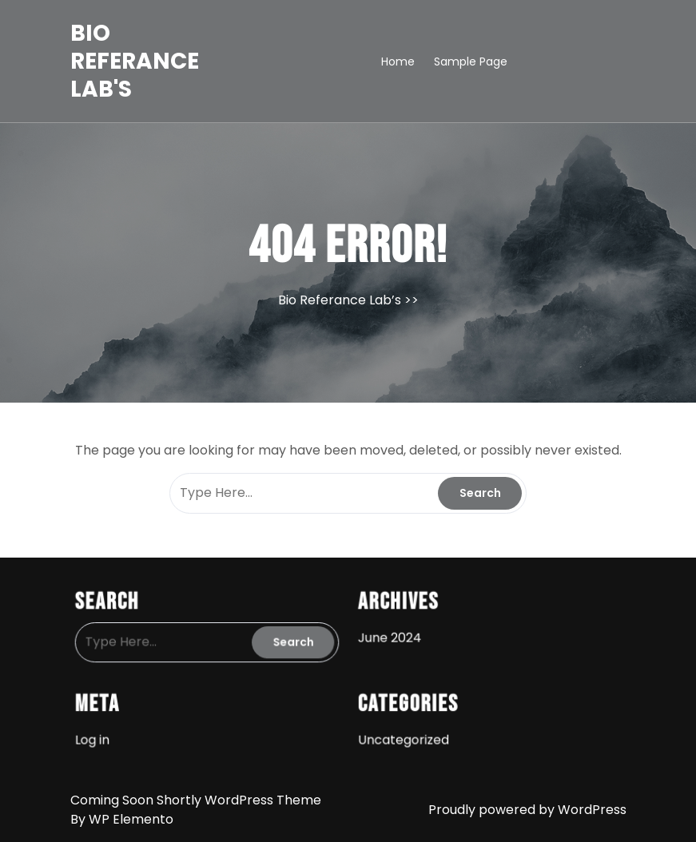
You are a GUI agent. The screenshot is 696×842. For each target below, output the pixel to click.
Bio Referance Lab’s (339, 300)
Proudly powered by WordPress (527, 809)
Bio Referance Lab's (134, 61)
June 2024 (388, 636)
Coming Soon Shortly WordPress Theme (195, 800)
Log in (100, 735)
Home (398, 62)
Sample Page (470, 62)
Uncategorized (401, 735)
